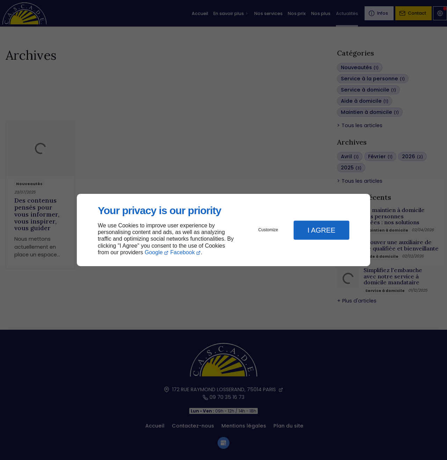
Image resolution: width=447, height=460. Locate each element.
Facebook (182, 252)
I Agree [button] (321, 230)
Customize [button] (268, 229)
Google (154, 252)
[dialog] (223, 230)
